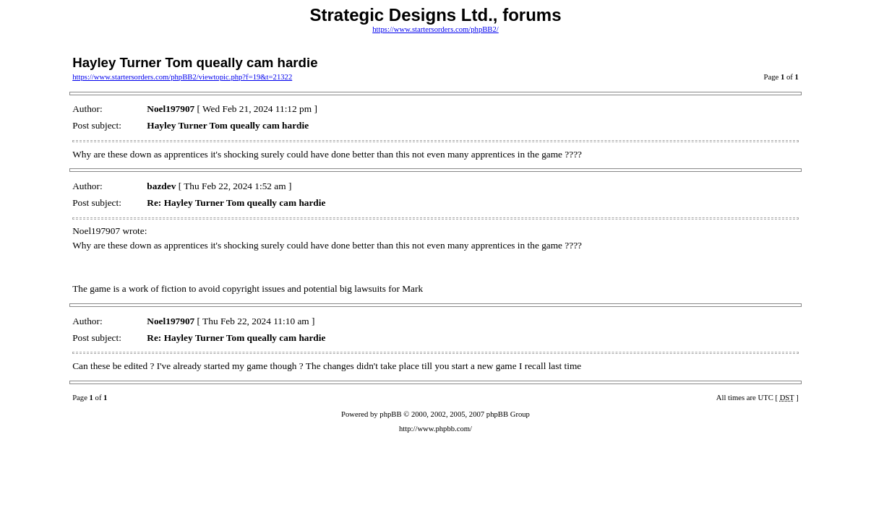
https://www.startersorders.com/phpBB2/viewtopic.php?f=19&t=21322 (182, 77)
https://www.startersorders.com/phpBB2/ (435, 29)
